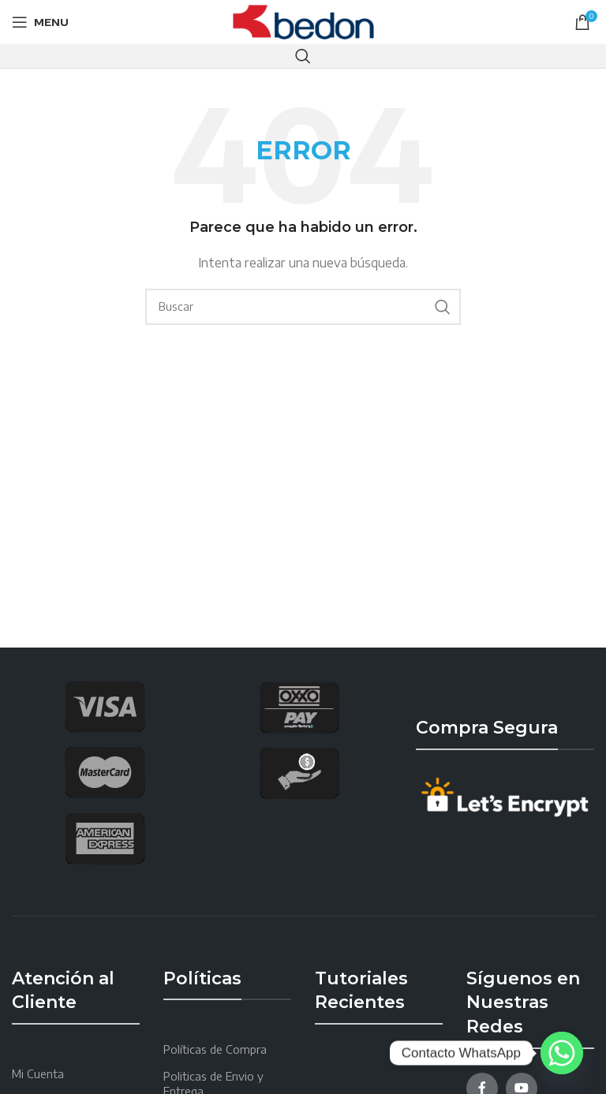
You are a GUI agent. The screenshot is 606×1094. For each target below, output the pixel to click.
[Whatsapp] (562, 1053)
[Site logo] (303, 21)
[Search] (303, 56)
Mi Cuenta (38, 1074)
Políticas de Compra (215, 1049)
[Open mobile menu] (40, 22)
